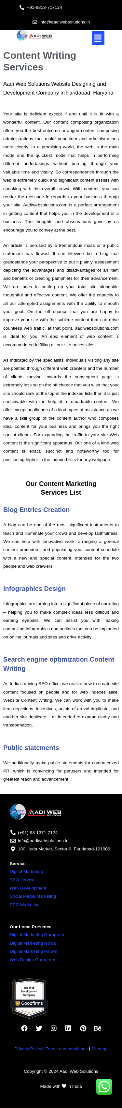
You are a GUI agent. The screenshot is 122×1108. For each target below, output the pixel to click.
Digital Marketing (26, 871)
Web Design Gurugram (32, 959)
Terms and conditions (67, 1048)
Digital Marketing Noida (33, 943)
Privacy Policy (28, 1048)
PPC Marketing (25, 904)
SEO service (22, 879)
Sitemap (99, 1048)
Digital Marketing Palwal (33, 951)
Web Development (28, 888)
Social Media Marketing (33, 896)
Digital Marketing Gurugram (37, 934)
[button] (98, 38)
